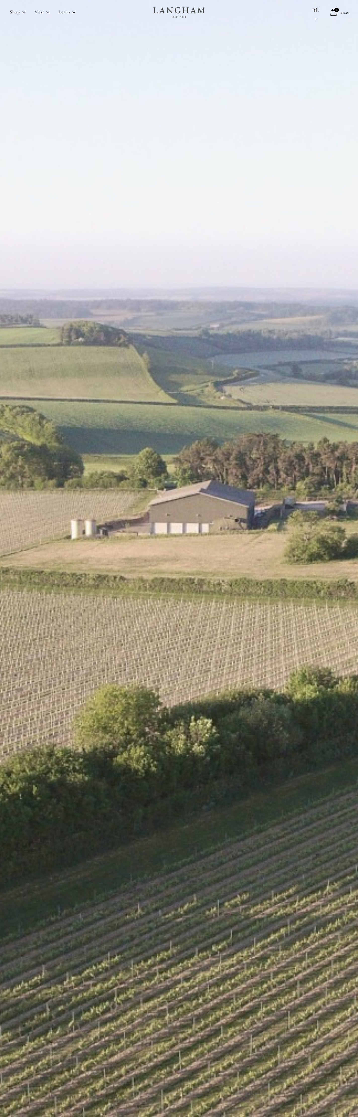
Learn (67, 12)
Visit (42, 12)
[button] (316, 13)
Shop (18, 12)
